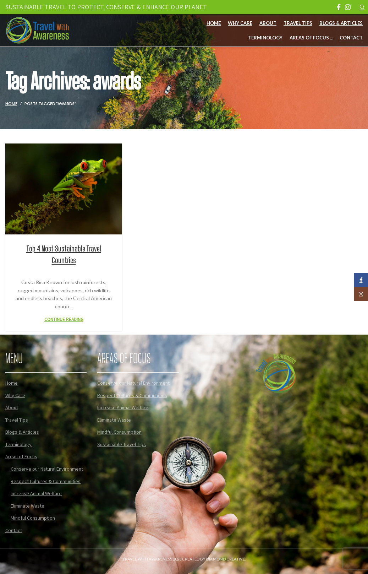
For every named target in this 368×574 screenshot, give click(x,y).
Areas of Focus (21, 456)
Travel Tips (16, 420)
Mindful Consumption (33, 518)
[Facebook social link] (339, 7)
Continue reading (63, 319)
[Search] (361, 7)
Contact (13, 530)
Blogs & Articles (22, 432)
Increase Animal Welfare (36, 493)
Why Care (15, 395)
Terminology (18, 444)
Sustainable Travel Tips (121, 444)
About (11, 407)
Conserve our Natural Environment (47, 469)
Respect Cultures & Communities (46, 481)
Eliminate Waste (27, 506)
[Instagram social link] (348, 7)
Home (11, 103)
